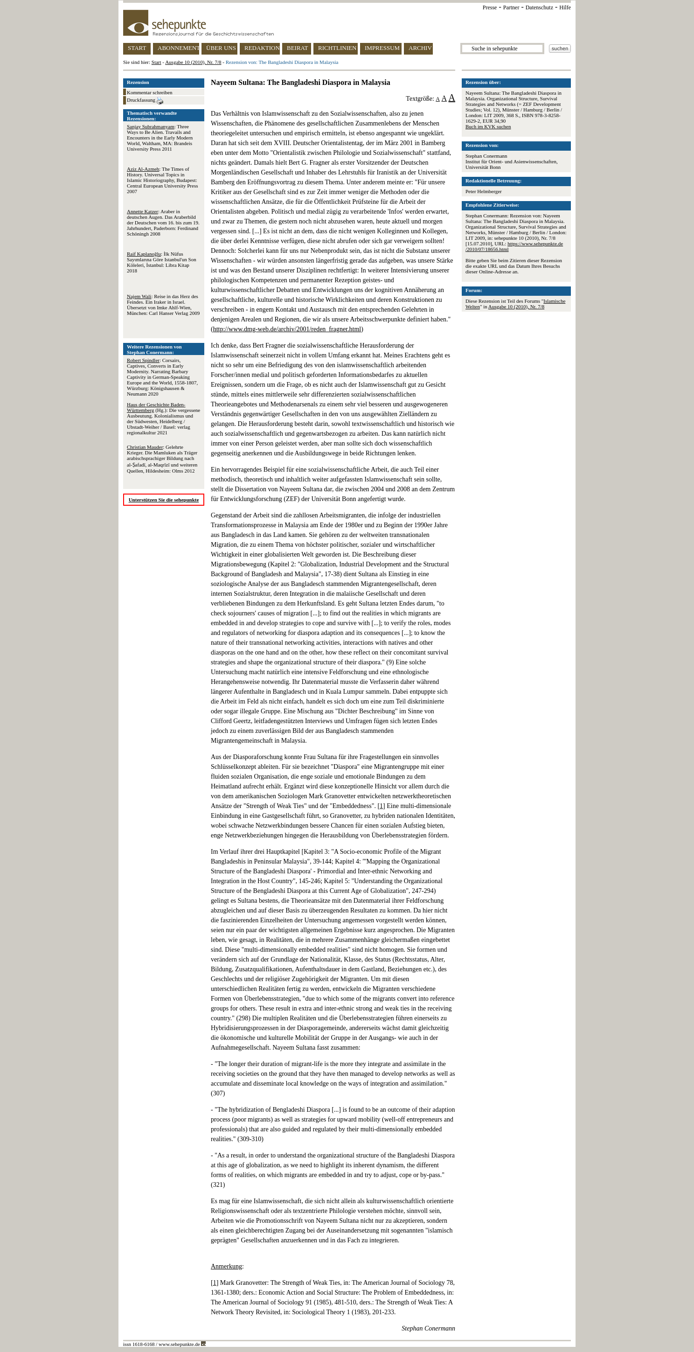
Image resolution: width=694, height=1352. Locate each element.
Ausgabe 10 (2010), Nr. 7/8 (193, 62)
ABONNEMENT (178, 47)
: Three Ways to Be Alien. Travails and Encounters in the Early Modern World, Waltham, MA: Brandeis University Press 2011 (160, 138)
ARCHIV (420, 47)
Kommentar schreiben (149, 92)
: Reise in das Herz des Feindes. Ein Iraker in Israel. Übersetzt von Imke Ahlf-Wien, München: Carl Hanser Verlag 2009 (163, 304)
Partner (511, 7)
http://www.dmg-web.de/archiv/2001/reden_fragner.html (287, 329)
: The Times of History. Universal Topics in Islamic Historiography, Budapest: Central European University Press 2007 (162, 180)
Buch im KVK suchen (488, 126)
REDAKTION (262, 47)
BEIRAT (297, 47)
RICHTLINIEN (337, 47)
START (137, 47)
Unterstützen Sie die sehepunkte (164, 499)
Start (156, 62)
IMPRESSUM (382, 47)
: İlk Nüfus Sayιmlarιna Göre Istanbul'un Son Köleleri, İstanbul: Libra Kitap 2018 (161, 262)
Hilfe (565, 7)
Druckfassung (145, 101)
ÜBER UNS (221, 47)
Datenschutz (539, 7)
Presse (490, 7)
